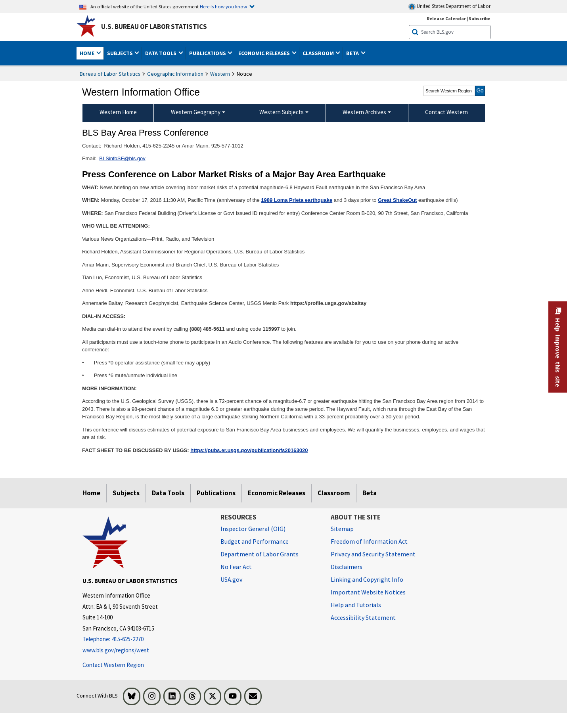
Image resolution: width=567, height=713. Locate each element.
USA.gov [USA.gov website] (231, 579)
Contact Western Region (113, 665)
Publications (216, 493)
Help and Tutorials (356, 605)
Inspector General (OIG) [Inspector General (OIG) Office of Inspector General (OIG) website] (252, 529)
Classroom (334, 493)
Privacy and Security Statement (373, 554)
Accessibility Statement (363, 617)
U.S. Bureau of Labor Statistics (154, 26)
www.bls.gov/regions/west (115, 650)
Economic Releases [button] (264, 53)
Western (220, 73)
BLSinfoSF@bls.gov (122, 158)
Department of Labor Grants (259, 554)
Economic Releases (276, 493)
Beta (369, 493)
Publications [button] (208, 53)
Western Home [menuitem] (118, 112)
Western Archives (364, 112)
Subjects (126, 493)
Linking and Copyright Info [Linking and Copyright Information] (367, 579)
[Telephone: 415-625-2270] (145, 639)
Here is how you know (223, 6)
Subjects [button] (120, 53)
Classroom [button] (319, 53)
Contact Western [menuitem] (446, 112)
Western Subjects (281, 112)
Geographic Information (175, 73)
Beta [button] (353, 53)
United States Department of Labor (449, 6)
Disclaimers (346, 567)
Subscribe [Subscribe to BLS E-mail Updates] (479, 18)
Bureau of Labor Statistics (110, 73)
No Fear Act (236, 567)
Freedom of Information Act (369, 541)
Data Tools (168, 493)
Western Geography (195, 112)
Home (91, 493)
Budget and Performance (254, 541)
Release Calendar (446, 18)
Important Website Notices (368, 592)
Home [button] (88, 53)
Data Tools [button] (161, 53)
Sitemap (342, 529)
